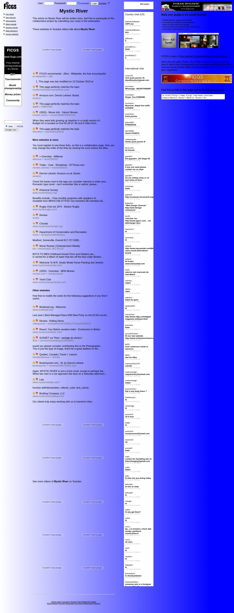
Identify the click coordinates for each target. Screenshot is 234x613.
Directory (97, 603)
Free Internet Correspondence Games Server (203, 56)
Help (79, 602)
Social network (12, 34)
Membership (86, 602)
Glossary (73, 602)
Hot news (10, 14)
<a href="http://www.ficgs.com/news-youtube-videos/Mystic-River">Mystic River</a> (196, 97)
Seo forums (11, 17)
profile (177, 14)
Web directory (12, 31)
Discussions (11, 21)
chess (213, 90)
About (94, 602)
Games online (56, 602)
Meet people (11, 24)
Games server (12, 27)
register (103, 3)
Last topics (65, 602)
